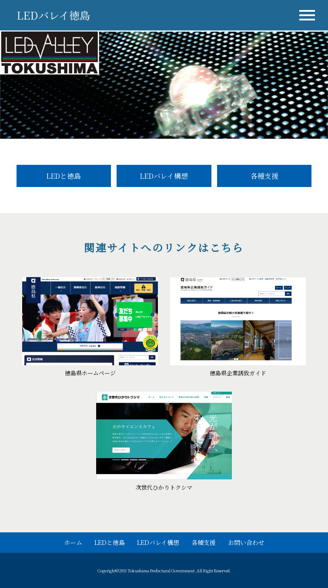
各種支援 (264, 176)
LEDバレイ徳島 (53, 15)
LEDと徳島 (63, 176)
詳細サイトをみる (90, 329)
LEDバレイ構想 (164, 176)
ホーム (73, 542)
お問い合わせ (246, 542)
